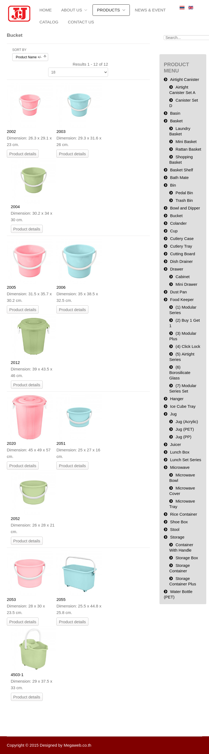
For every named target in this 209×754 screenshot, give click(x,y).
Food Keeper (182, 299)
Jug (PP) (183, 436)
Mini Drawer (186, 284)
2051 (60, 443)
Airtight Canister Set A (182, 90)
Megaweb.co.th (77, 745)
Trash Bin (184, 200)
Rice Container (183, 514)
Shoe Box (179, 521)
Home (45, 10)
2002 (11, 131)
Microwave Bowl (182, 478)
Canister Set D (183, 103)
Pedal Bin (184, 192)
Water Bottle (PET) (178, 594)
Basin (175, 113)
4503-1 (17, 674)
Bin (173, 185)
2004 (15, 206)
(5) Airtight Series (181, 357)
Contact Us (81, 22)
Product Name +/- (28, 57)
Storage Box (187, 557)
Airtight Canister (184, 79)
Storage (177, 537)
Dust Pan (178, 292)
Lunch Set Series (185, 459)
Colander (178, 223)
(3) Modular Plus (182, 336)
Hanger (176, 398)
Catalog (48, 22)
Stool (174, 529)
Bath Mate (179, 177)
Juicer (175, 444)
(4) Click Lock (188, 346)
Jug (173, 414)
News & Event (150, 10)
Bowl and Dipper (185, 208)
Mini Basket (186, 141)
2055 (60, 599)
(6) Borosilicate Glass (179, 372)
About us (71, 10)
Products (108, 10)
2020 (11, 443)
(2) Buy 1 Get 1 (184, 323)
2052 (15, 518)
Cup (174, 231)
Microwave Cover (182, 491)
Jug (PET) (185, 429)
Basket (176, 120)
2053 (11, 599)
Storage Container (179, 568)
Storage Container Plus (182, 581)
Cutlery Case (182, 238)
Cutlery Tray (181, 246)
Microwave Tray (182, 504)
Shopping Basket (181, 159)
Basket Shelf (181, 170)
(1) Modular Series (182, 310)
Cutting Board (182, 253)
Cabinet (183, 276)
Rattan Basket (188, 149)
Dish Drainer (181, 261)
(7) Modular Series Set (182, 388)
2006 (60, 287)
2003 (60, 131)
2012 (15, 362)
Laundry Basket (179, 131)
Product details (22, 153)
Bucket (176, 215)
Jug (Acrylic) (187, 421)
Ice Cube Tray (182, 406)
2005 (11, 287)
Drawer (176, 269)
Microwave (180, 467)
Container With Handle (181, 547)
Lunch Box (179, 452)
